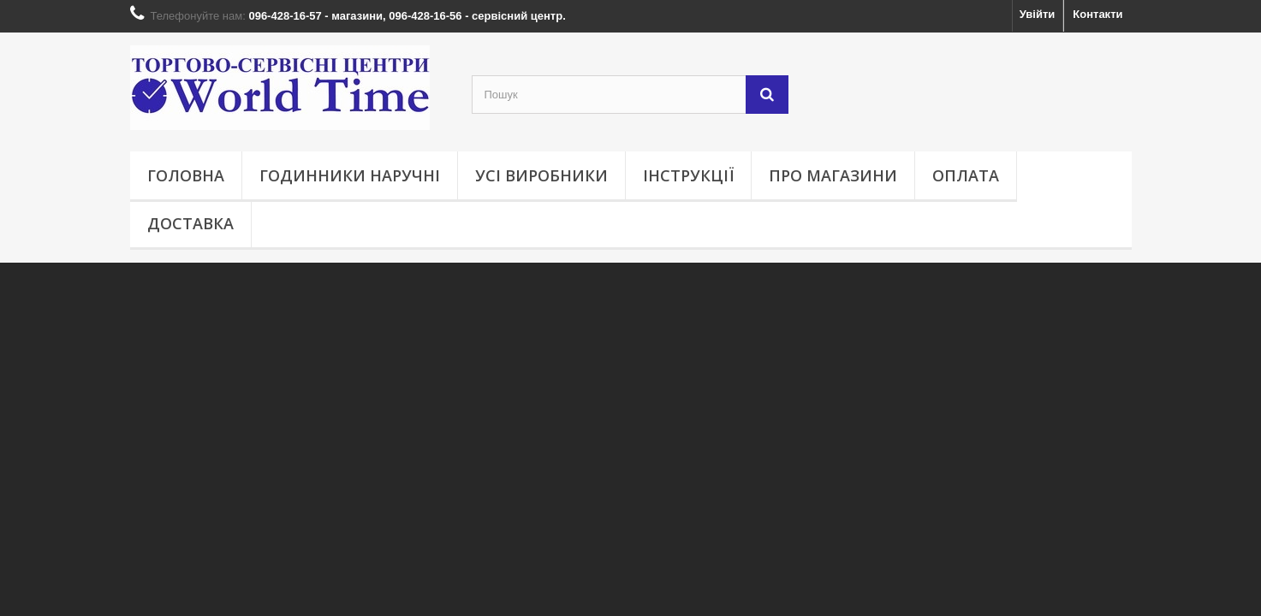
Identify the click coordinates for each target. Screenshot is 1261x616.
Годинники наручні (349, 175)
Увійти (1038, 14)
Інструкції (688, 175)
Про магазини (833, 175)
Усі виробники (541, 175)
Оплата (965, 175)
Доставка (190, 223)
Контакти (1097, 14)
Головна (185, 175)
